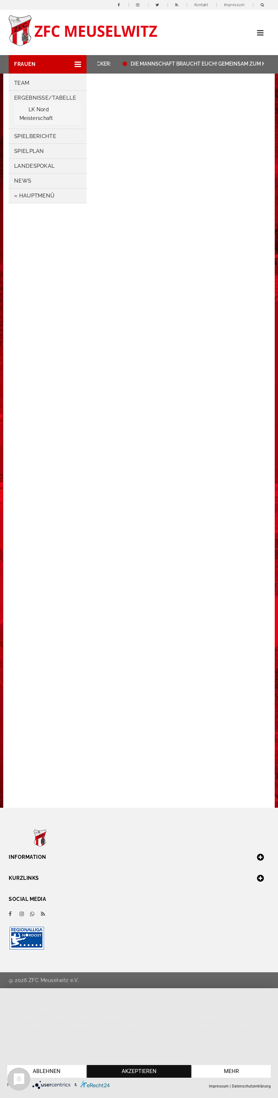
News (22, 181)
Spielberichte (35, 136)
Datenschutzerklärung (251, 1086)
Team (21, 83)
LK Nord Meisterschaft (36, 114)
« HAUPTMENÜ (34, 195)
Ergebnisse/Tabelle (45, 98)
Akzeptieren (139, 1071)
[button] (47, 64)
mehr (231, 1071)
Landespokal (34, 166)
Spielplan (29, 151)
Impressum (234, 5)
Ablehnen (46, 1071)
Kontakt (201, 5)
